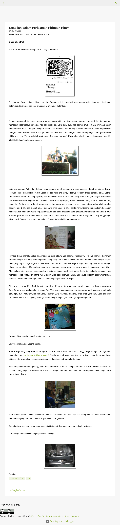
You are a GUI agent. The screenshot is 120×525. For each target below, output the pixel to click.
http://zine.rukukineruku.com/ (36, 355)
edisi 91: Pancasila (17, 478)
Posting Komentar (17, 490)
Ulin (28, 478)
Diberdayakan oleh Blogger (60, 521)
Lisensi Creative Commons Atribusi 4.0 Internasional (55, 516)
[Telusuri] (10, 3)
